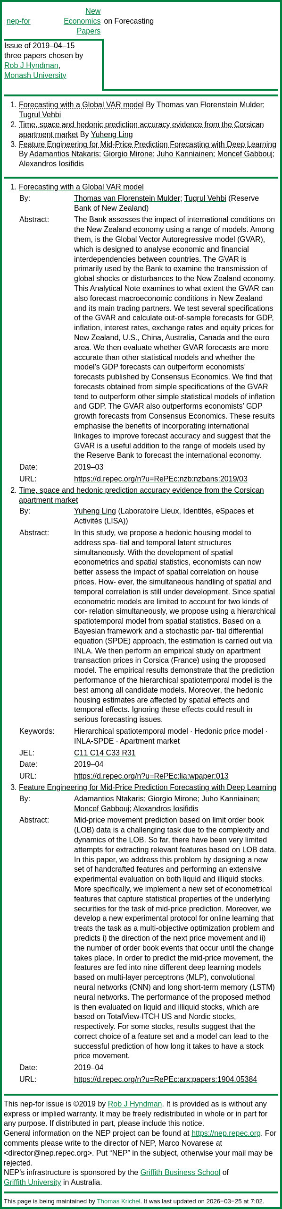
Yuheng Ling (112, 134)
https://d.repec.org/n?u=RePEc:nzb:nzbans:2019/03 (161, 479)
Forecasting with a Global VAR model (81, 105)
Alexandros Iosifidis (51, 164)
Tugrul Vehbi (40, 115)
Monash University (35, 75)
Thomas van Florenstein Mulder (210, 105)
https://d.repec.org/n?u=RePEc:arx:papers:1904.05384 (165, 1079)
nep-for (19, 21)
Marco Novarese (186, 1143)
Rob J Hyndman (31, 65)
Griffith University (32, 1182)
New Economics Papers (82, 21)
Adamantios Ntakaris (64, 154)
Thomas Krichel (118, 1201)
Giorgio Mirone (128, 154)
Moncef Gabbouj (245, 154)
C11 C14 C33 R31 (105, 753)
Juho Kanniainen (185, 154)
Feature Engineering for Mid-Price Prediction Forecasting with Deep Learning (147, 144)
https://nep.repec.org (226, 1133)
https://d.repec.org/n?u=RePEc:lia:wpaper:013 (151, 776)
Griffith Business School (181, 1172)
